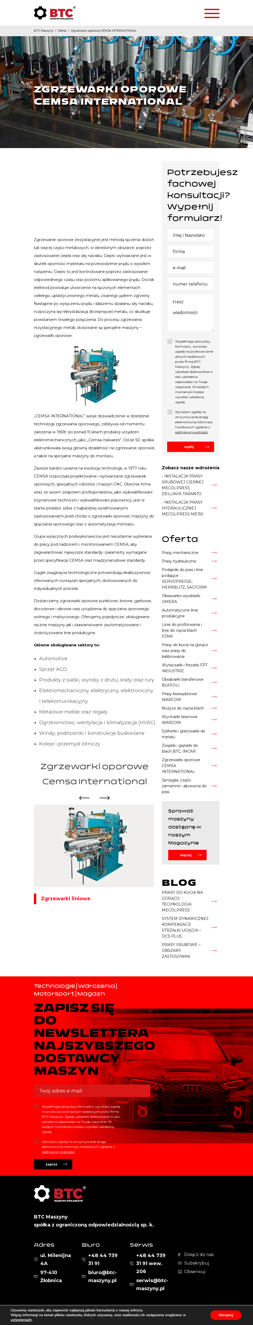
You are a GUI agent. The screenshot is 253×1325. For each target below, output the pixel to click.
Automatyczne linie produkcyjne (180, 613)
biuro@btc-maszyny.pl (102, 1276)
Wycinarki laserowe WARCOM (180, 719)
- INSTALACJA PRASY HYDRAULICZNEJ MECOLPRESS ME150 (182, 508)
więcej (186, 855)
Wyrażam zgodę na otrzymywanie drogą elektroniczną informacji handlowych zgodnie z (193, 422)
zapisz (51, 1164)
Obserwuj (194, 1271)
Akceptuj (225, 1315)
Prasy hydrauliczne (179, 561)
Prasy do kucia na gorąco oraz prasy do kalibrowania (185, 650)
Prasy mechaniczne (180, 552)
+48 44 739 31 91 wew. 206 (151, 1263)
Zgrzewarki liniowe (65, 899)
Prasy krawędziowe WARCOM (179, 696)
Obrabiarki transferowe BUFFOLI (182, 682)
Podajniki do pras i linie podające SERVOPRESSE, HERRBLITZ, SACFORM (184, 578)
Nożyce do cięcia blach (183, 708)
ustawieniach (21, 1320)
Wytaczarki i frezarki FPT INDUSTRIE (184, 668)
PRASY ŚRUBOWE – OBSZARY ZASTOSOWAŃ (181, 950)
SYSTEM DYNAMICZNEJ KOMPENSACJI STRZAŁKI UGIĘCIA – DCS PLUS (185, 927)
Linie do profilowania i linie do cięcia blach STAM (182, 630)
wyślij (189, 447)
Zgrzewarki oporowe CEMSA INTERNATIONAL (181, 765)
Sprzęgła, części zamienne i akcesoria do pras (184, 786)
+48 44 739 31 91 (103, 1259)
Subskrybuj (196, 1263)
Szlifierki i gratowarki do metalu (183, 734)
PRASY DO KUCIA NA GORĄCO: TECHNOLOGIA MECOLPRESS (182, 901)
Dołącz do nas (199, 1254)
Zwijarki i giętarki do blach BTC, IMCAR (180, 748)
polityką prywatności (191, 432)
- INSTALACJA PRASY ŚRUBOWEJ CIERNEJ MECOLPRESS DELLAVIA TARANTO (182, 485)
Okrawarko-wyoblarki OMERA (181, 598)
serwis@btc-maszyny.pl (152, 1284)
